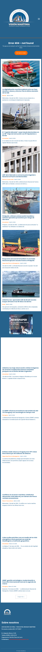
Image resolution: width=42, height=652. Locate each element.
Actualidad (5, 138)
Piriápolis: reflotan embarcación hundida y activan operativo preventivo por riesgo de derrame (18, 217)
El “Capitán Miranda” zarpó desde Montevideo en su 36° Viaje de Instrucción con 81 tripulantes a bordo (20, 134)
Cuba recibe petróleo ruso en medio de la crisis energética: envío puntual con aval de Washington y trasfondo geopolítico (19, 539)
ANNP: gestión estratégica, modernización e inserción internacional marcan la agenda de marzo (19, 582)
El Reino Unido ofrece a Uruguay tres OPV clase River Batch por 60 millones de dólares (19, 452)
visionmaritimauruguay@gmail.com (18, 639)
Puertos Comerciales (8, 179)
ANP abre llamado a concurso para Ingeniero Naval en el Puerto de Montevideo (19, 176)
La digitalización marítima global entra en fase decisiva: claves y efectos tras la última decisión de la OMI (20, 91)
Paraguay (5, 415)
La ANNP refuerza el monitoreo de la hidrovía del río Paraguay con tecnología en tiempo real (20, 411)
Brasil (3, 304)
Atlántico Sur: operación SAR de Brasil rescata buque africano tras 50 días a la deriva (19, 301)
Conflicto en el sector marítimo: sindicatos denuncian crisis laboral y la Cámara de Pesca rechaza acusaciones (19, 496)
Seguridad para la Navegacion (11, 263)
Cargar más (21, 596)
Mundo (4, 95)
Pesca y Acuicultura (7, 501)
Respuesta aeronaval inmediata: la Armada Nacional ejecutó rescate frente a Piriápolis (18, 259)
